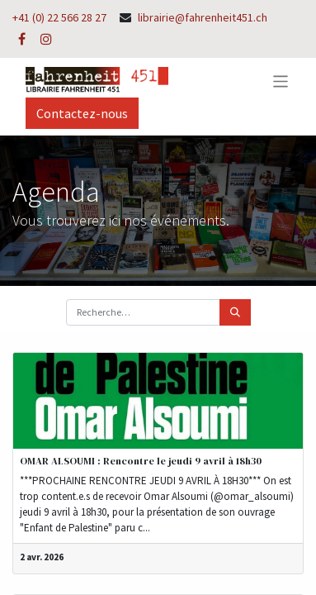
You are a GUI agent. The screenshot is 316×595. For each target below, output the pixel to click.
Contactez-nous (82, 113)
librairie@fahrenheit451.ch (202, 17)
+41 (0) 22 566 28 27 (59, 17)
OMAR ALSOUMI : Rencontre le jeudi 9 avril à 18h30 (141, 461)
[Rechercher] (235, 312)
